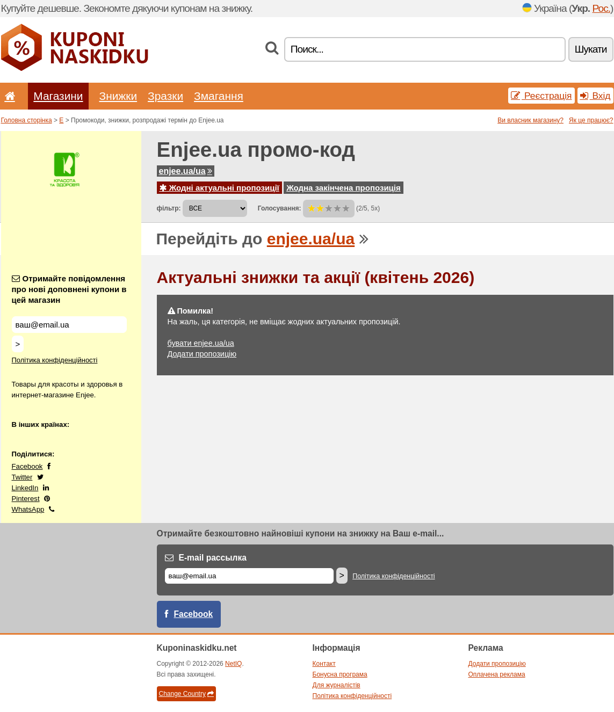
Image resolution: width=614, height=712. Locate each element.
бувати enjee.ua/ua (201, 343)
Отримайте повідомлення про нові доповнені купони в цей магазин (69, 289)
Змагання (218, 96)
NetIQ (233, 663)
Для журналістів (336, 685)
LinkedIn (25, 488)
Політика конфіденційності (55, 360)
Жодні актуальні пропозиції (219, 187)
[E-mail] (249, 576)
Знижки (118, 96)
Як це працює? (591, 120)
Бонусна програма (340, 674)
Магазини (58, 96)
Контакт (324, 663)
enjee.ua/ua (185, 171)
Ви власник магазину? (530, 120)
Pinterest (26, 499)
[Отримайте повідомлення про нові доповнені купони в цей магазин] (69, 324)
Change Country (186, 694)
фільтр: (169, 208)
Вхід (595, 95)
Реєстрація (541, 95)
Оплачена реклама (496, 674)
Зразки (165, 96)
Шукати (591, 49)
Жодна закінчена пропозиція (343, 187)
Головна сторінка (26, 120)
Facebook (27, 466)
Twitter (22, 477)
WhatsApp (28, 509)
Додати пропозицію (202, 354)
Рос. (602, 8)
